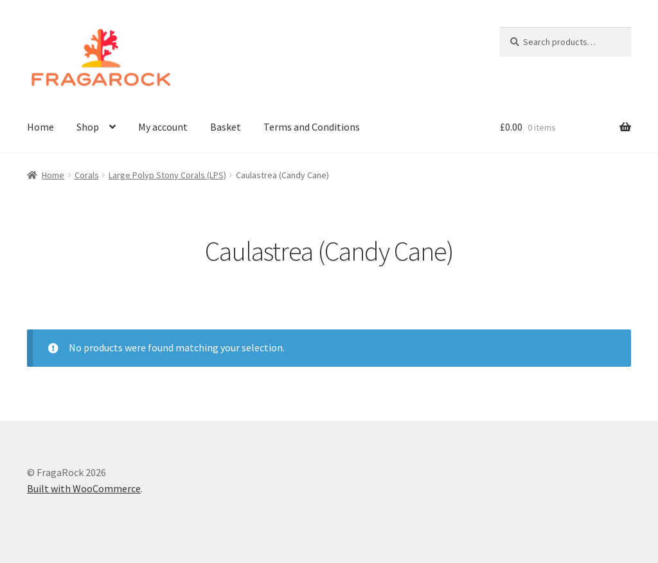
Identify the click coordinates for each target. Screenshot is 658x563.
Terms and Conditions (311, 126)
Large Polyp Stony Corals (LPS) (167, 175)
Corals (87, 175)
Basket (225, 126)
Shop (87, 126)
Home (40, 126)
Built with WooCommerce (84, 488)
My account (163, 126)
